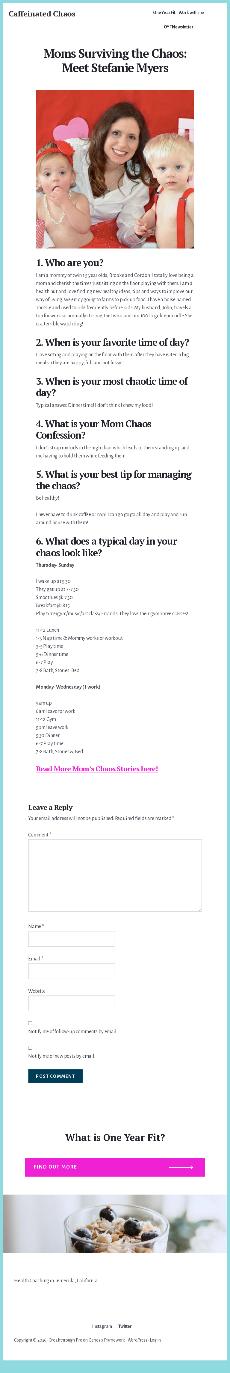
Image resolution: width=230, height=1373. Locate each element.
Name (36, 926)
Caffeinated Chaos (42, 13)
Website (37, 991)
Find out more (58, 1172)
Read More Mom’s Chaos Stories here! (97, 768)
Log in (155, 1349)
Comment (39, 835)
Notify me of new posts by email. (61, 1056)
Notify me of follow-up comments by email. (72, 1031)
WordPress (137, 1349)
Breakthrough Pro (65, 1349)
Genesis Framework (107, 1349)
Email (35, 959)
